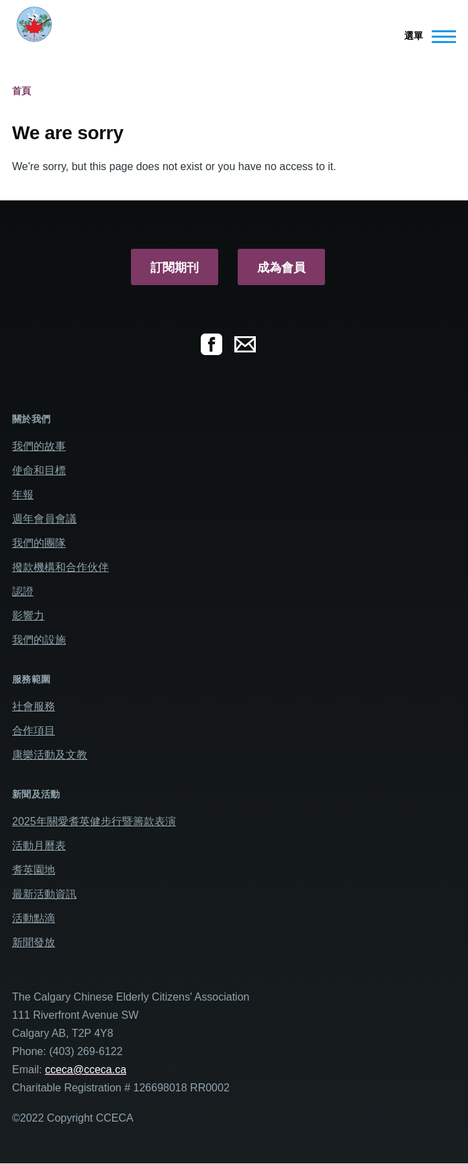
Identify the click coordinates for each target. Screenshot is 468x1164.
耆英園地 (33, 870)
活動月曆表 (39, 845)
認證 (23, 591)
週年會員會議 (44, 519)
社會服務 (33, 706)
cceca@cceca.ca (85, 1069)
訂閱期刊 (174, 267)
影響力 (28, 615)
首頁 (21, 90)
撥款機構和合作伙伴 (60, 567)
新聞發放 (33, 942)
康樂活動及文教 (49, 755)
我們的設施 (39, 640)
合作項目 (33, 730)
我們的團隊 (39, 543)
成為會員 (281, 267)
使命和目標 (39, 470)
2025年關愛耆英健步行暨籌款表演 (94, 821)
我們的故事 (39, 446)
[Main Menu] (426, 36)
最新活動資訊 (44, 894)
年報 (23, 494)
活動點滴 (33, 918)
